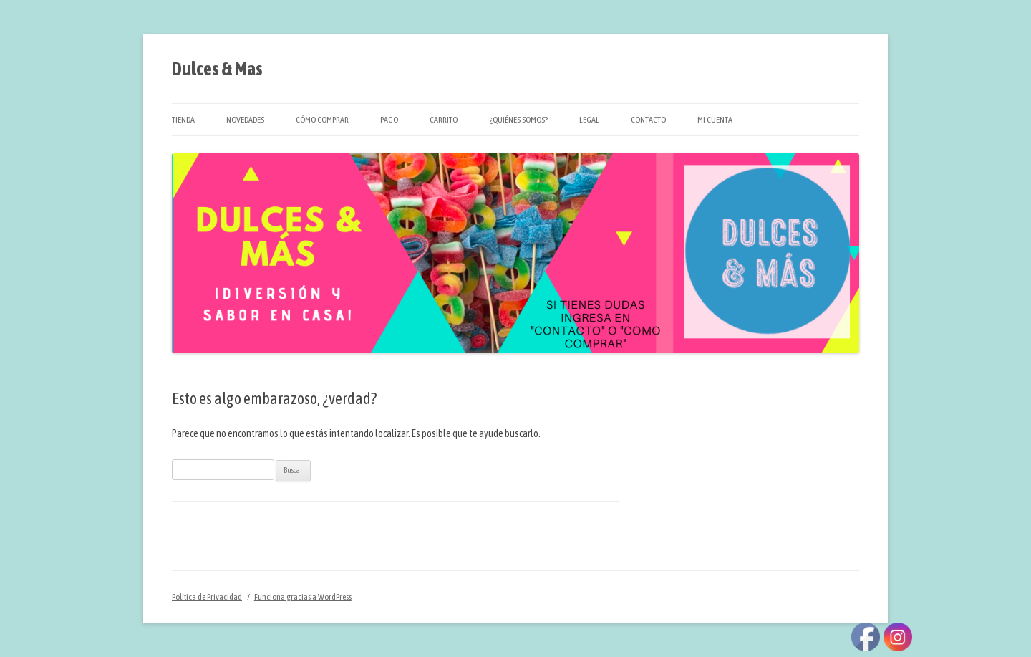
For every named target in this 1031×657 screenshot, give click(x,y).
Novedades (245, 120)
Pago (389, 120)
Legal (589, 120)
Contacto (648, 120)
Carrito (444, 120)
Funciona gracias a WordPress (303, 597)
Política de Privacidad (207, 597)
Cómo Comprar (322, 120)
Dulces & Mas (217, 69)
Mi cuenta (714, 120)
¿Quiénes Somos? (518, 120)
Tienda (183, 120)
